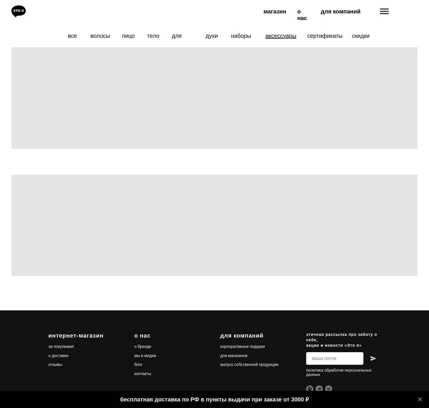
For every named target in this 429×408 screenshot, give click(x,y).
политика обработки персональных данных (338, 372)
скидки (361, 36)
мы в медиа (145, 355)
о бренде (142, 346)
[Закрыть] (420, 399)
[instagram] (309, 389)
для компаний (341, 11)
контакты (142, 373)
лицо (128, 36)
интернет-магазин (76, 335)
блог (138, 364)
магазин (274, 11)
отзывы (55, 364)
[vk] (328, 389)
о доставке (58, 355)
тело (153, 36)
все (72, 36)
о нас (302, 14)
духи (212, 36)
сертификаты (325, 36)
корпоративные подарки (242, 346)
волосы (100, 36)
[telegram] (319, 389)
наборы (241, 36)
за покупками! (61, 346)
